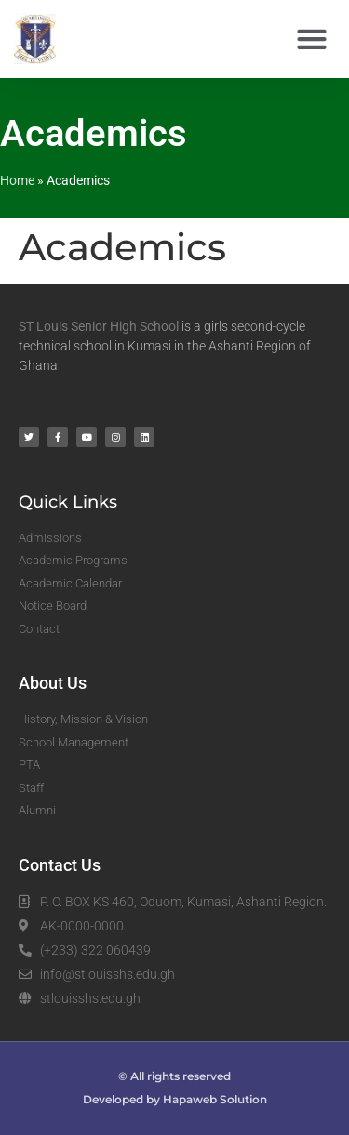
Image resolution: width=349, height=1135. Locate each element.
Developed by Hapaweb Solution (175, 1099)
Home (17, 180)
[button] (311, 39)
